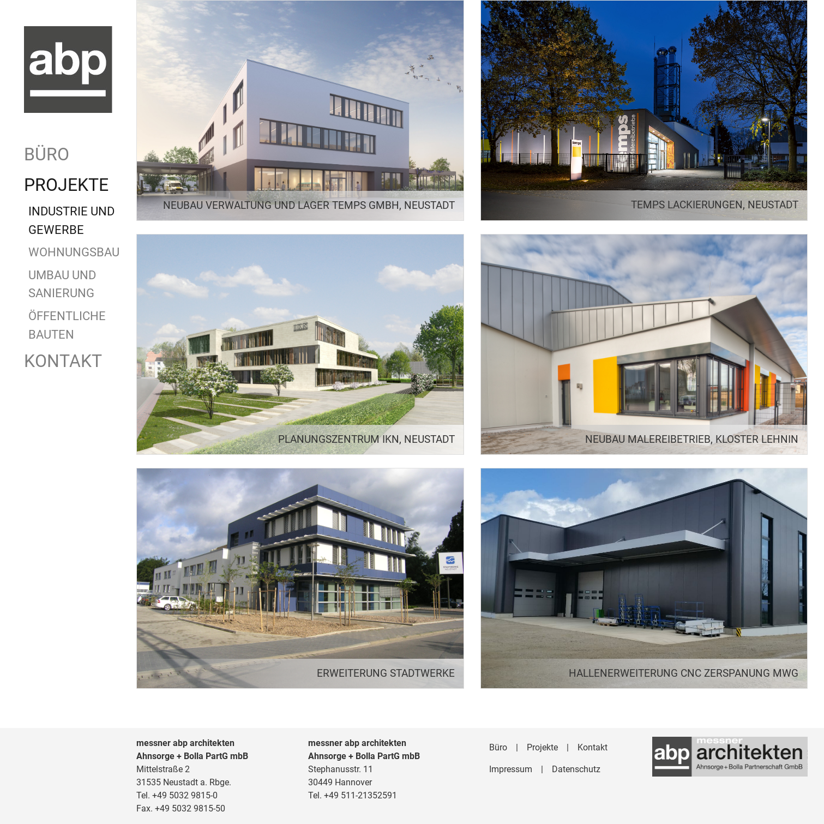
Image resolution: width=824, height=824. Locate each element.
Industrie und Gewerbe (71, 220)
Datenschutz (576, 769)
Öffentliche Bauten (67, 325)
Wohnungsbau (72, 252)
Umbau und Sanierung (62, 284)
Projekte (66, 185)
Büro (46, 154)
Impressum (510, 769)
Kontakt (63, 361)
